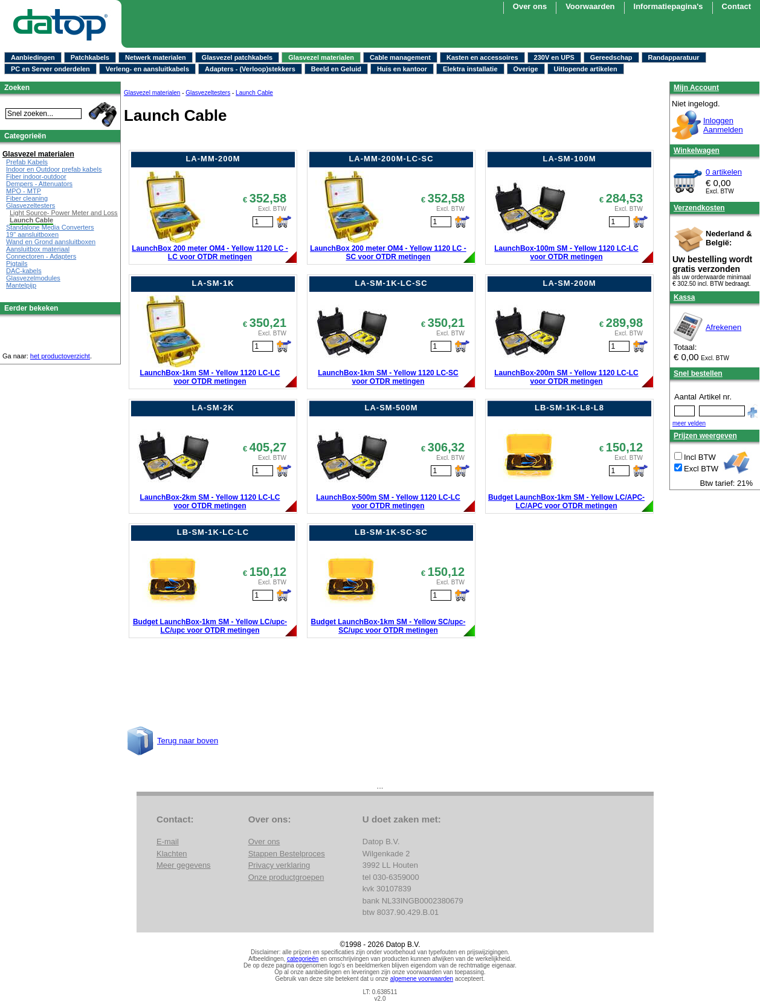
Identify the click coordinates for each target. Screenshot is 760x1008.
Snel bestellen (698, 373)
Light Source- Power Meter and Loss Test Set (76, 212)
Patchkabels (90, 57)
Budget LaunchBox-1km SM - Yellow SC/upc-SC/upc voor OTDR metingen (388, 626)
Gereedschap (611, 57)
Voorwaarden (589, 6)
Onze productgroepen (286, 877)
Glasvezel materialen (321, 57)
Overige (526, 69)
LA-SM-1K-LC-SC (391, 283)
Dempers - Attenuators (39, 183)
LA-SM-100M (569, 158)
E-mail (167, 841)
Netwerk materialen (155, 57)
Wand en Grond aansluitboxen (50, 241)
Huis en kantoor (402, 69)
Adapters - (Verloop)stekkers (250, 69)
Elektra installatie (470, 69)
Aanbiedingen (33, 57)
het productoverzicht (60, 356)
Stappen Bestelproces (286, 853)
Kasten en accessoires (482, 57)
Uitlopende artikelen (585, 69)
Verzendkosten (699, 208)
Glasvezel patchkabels (237, 57)
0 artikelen (724, 171)
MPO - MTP (23, 191)
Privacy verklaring (279, 865)
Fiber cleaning (27, 198)
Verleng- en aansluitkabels (147, 69)
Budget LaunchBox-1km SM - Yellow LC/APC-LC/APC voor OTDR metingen (566, 501)
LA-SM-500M (390, 407)
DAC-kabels (24, 270)
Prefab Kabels (27, 162)
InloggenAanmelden (723, 125)
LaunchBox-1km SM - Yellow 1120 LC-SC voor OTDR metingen (388, 377)
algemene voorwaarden (422, 978)
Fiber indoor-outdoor (36, 176)
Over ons (530, 6)
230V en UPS (554, 57)
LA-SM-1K (213, 283)
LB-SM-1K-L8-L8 (569, 407)
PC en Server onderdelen (50, 69)
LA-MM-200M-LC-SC (391, 158)
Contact (736, 6)
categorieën (302, 958)
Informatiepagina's (668, 6)
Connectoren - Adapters (41, 256)
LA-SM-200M (569, 283)
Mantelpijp (21, 285)
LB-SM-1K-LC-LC (213, 532)
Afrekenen (723, 327)
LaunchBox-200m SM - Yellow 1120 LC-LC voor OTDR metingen (566, 377)
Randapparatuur (674, 57)
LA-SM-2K (213, 407)
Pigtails (16, 263)
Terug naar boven (187, 740)
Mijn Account (696, 87)
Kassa (684, 297)
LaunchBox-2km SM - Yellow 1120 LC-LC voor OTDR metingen (210, 501)
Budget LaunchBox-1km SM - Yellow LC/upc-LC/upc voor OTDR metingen (210, 626)
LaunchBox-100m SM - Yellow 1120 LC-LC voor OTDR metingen (566, 252)
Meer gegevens (183, 865)
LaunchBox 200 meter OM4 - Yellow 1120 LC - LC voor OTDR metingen (210, 252)
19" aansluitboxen (32, 234)
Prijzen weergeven (705, 435)
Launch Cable (254, 92)
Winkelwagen (697, 150)
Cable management (400, 57)
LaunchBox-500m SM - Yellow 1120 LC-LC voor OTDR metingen (388, 501)
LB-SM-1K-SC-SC (391, 532)
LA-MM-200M (212, 158)
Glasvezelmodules (33, 278)
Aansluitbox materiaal (37, 249)
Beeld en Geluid (336, 69)
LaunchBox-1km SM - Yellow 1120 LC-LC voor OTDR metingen (210, 377)
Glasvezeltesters (207, 92)
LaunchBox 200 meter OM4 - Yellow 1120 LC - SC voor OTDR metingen (388, 252)
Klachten (171, 853)
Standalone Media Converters (50, 227)
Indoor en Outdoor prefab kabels (53, 169)
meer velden (689, 423)
